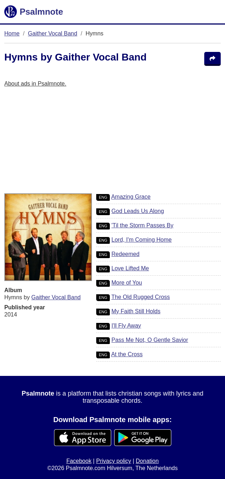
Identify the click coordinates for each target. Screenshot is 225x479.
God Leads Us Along (138, 211)
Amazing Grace (131, 197)
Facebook (78, 461)
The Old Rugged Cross (140, 297)
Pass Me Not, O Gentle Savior (150, 340)
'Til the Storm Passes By (142, 225)
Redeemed (126, 254)
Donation (147, 461)
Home (12, 33)
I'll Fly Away (126, 326)
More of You (127, 283)
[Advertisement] (112, 143)
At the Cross (127, 354)
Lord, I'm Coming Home (142, 240)
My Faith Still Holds (136, 311)
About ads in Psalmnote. (35, 84)
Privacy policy (113, 461)
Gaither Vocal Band (52, 33)
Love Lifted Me (130, 268)
